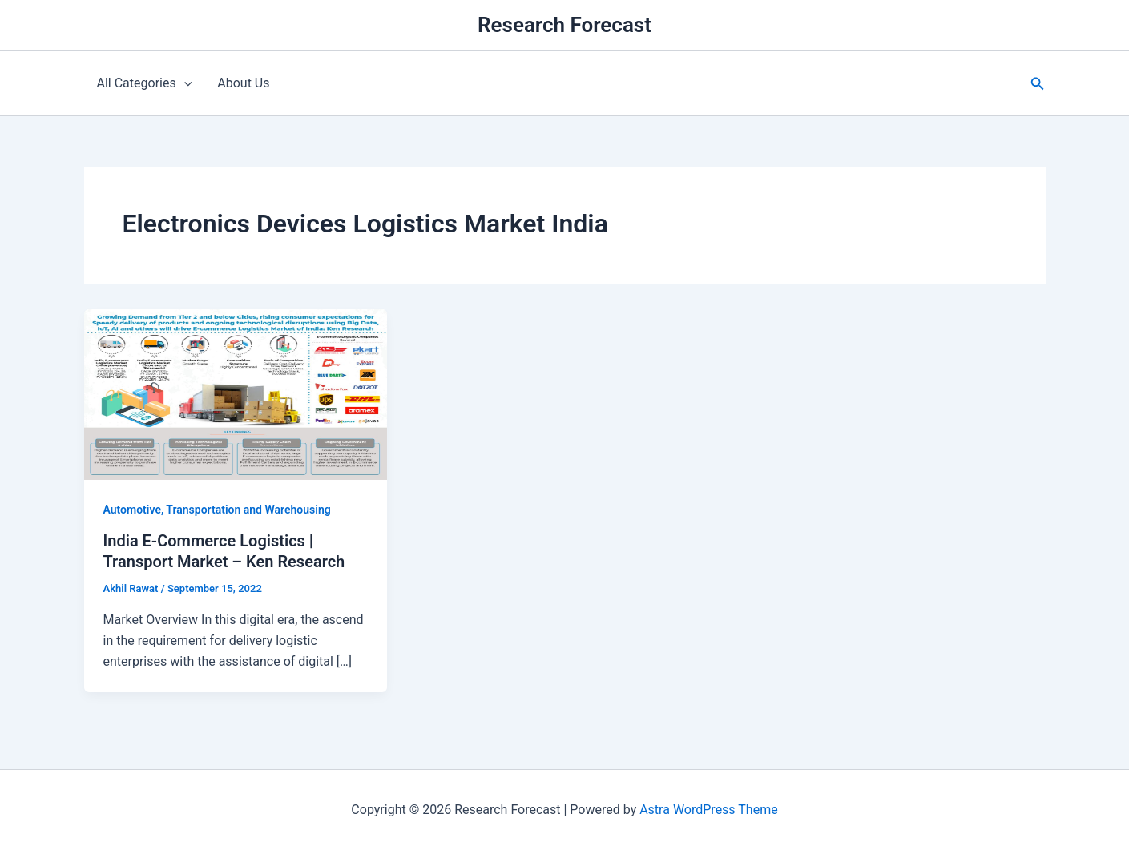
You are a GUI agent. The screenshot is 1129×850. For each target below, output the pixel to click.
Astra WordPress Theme (708, 809)
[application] (184, 83)
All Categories (144, 83)
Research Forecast (564, 25)
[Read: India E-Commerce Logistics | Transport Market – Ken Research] (236, 393)
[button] (1037, 84)
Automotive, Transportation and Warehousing (217, 509)
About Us (243, 83)
